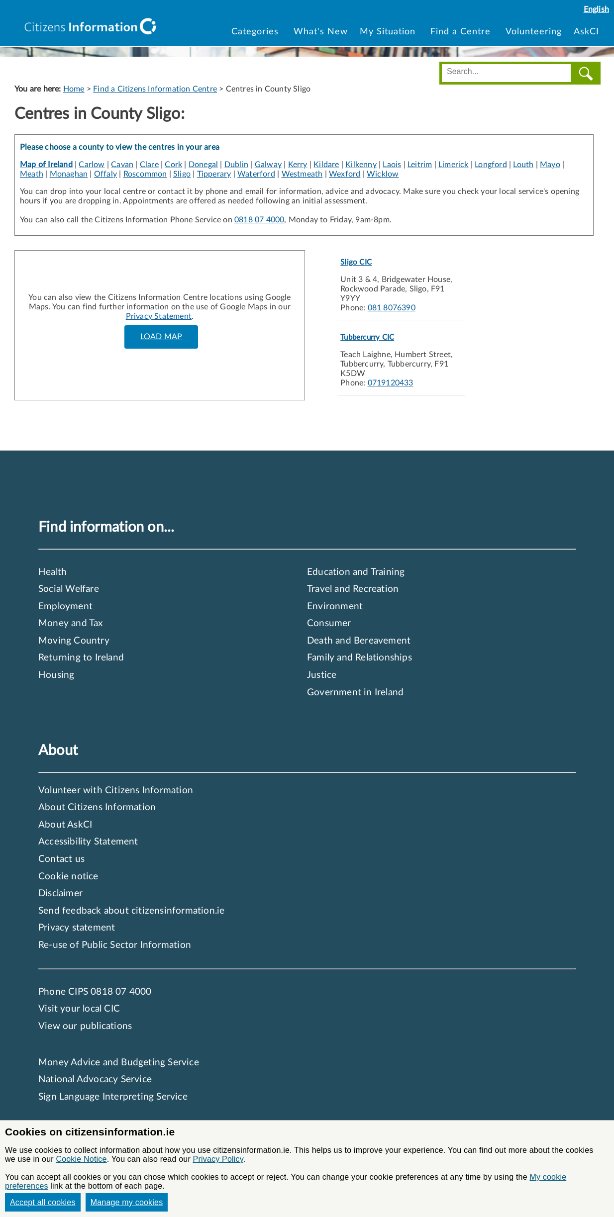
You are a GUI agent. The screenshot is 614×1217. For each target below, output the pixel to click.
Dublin (236, 165)
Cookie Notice (81, 1159)
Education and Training (356, 572)
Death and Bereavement (358, 641)
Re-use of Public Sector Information (114, 945)
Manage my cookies (127, 1202)
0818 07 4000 (259, 220)
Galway (268, 165)
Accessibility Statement (88, 841)
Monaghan (69, 174)
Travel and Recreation (353, 589)
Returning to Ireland (81, 657)
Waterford (256, 174)
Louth (523, 165)
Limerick (453, 165)
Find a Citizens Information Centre (155, 89)
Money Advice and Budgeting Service (118, 1062)
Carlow (91, 165)
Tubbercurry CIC (367, 337)
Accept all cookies (43, 1202)
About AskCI (65, 825)
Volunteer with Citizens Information (115, 790)
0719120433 (390, 383)
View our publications (85, 1026)
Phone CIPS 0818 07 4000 (95, 992)
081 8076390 (391, 308)
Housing (56, 675)
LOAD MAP (161, 337)
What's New (321, 31)
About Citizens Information (97, 807)
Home (74, 89)
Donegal (203, 165)
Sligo (182, 174)
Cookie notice (68, 876)
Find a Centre (462, 31)
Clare (149, 165)
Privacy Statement (159, 316)
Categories (256, 31)
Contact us (61, 859)
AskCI (586, 31)
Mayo (550, 165)
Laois (392, 165)
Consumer (329, 623)
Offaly (105, 174)
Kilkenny (361, 165)
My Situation (389, 31)
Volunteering (534, 31)
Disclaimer (60, 893)
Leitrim (420, 165)
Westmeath (302, 174)
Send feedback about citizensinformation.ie (131, 911)
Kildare (326, 165)
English (596, 9)
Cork (173, 165)
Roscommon (145, 174)
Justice (321, 675)
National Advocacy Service (95, 1079)
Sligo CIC (356, 262)
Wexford (344, 174)
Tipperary (214, 174)
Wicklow (383, 174)
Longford (491, 165)
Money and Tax (70, 623)
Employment (65, 606)
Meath (31, 174)
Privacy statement (76, 928)
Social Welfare (68, 589)
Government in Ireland (355, 692)
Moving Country (73, 641)
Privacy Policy (218, 1159)
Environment (335, 606)
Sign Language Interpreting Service (113, 1097)
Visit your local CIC (79, 1009)
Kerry (297, 165)
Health (52, 572)
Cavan (122, 165)
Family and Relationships (359, 657)
